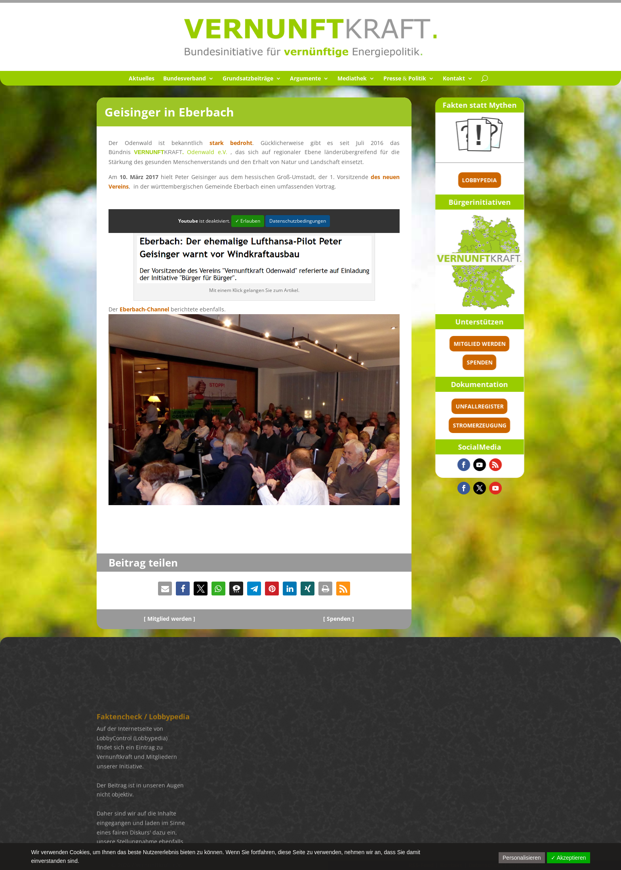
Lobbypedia (509, 180)
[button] (165, 588)
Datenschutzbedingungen (297, 221)
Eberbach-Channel (144, 309)
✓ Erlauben (247, 221)
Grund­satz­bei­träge (248, 79)
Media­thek (352, 79)
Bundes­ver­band (184, 79)
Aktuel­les (141, 79)
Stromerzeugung (509, 425)
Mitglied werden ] (171, 618)
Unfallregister (509, 406)
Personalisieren (522, 858)
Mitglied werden (509, 343)
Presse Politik (405, 79)
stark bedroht (231, 143)
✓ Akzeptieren (568, 858)
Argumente (305, 79)
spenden (509, 362)
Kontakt (454, 79)
